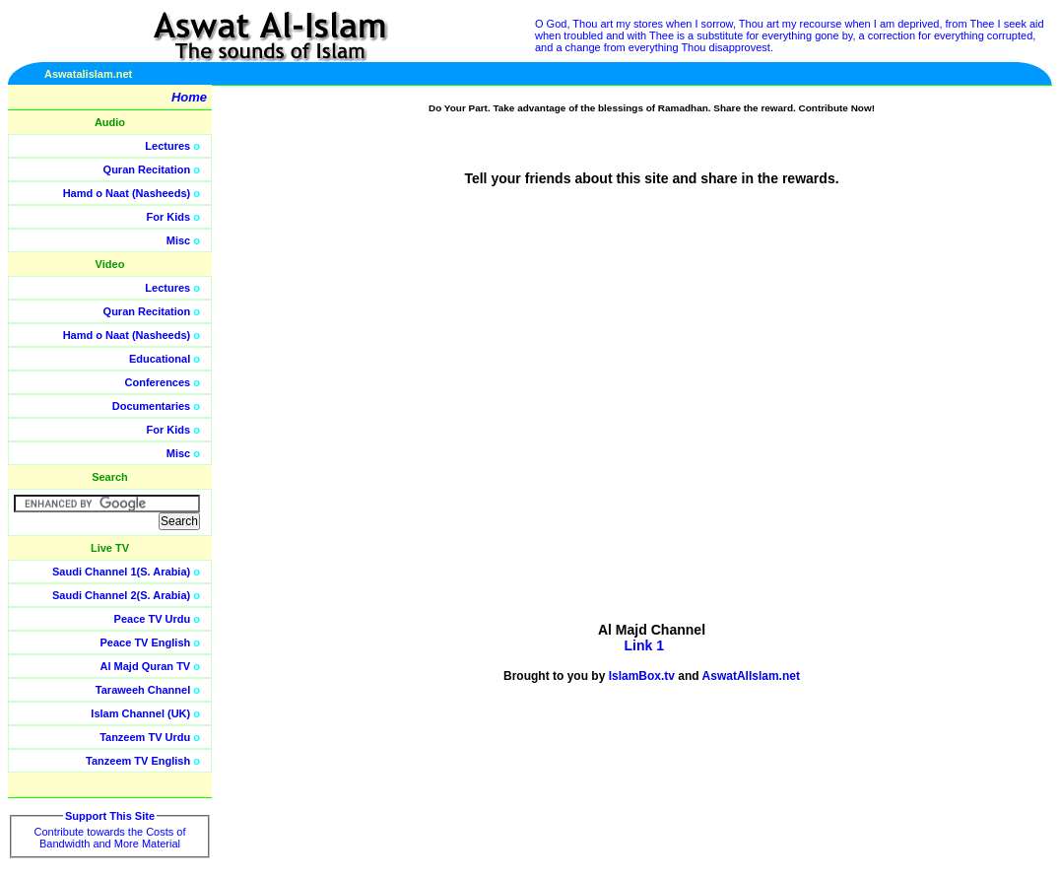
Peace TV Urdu (152, 619)
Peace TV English (145, 642)
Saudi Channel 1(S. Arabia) (121, 571)
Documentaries (151, 406)
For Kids (169, 217)
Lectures (167, 146)
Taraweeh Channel (143, 690)
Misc (178, 240)
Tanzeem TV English (138, 761)
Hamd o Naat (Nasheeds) (127, 193)
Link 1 (644, 645)
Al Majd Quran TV (145, 666)
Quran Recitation (147, 169)
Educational (159, 359)
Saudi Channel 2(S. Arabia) (121, 595)
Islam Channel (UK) (140, 713)
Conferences (158, 382)
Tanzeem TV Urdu (144, 737)
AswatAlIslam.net (751, 676)
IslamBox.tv (642, 676)
